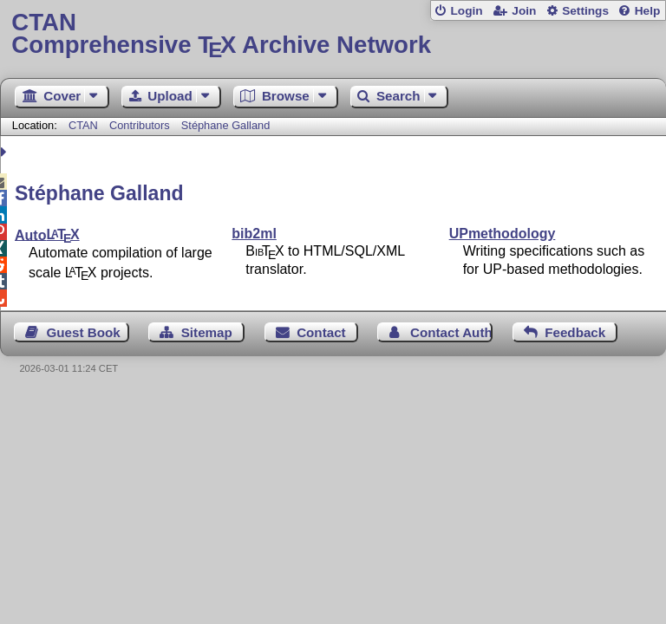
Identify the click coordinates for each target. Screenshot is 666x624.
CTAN (83, 125)
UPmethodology (502, 233)
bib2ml (254, 233)
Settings (585, 10)
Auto (47, 234)
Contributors (139, 125)
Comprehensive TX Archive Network (332, 34)
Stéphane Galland (225, 125)
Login (466, 10)
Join (524, 10)
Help (648, 10)
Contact (321, 332)
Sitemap (206, 332)
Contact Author (451, 332)
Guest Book (84, 332)
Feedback (575, 332)
